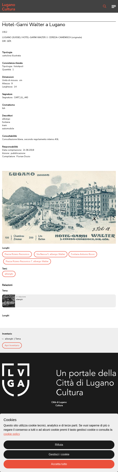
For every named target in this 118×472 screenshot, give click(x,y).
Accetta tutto (59, 464)
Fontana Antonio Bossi (83, 254)
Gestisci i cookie (59, 454)
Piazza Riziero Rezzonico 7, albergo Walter (27, 261)
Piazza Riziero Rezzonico (17, 254)
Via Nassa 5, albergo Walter (50, 254)
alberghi (9, 273)
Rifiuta (59, 444)
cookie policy (12, 434)
